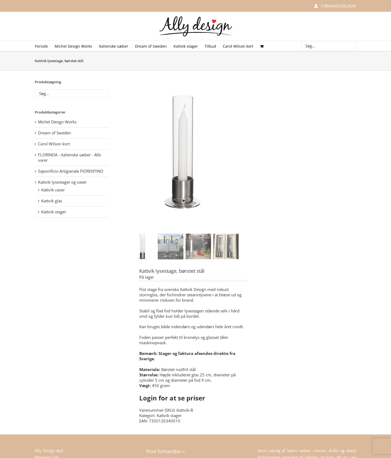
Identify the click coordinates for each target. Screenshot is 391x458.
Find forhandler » (165, 450)
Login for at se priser (172, 397)
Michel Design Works (57, 121)
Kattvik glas (51, 200)
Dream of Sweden (54, 132)
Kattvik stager (169, 414)
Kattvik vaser (53, 189)
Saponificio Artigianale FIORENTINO (70, 171)
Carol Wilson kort (54, 143)
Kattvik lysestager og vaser (62, 182)
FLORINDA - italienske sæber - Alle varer (69, 157)
